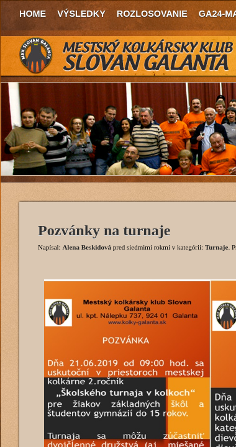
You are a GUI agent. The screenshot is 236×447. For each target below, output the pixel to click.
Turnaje (217, 247)
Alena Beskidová (86, 247)
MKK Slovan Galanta (126, 56)
